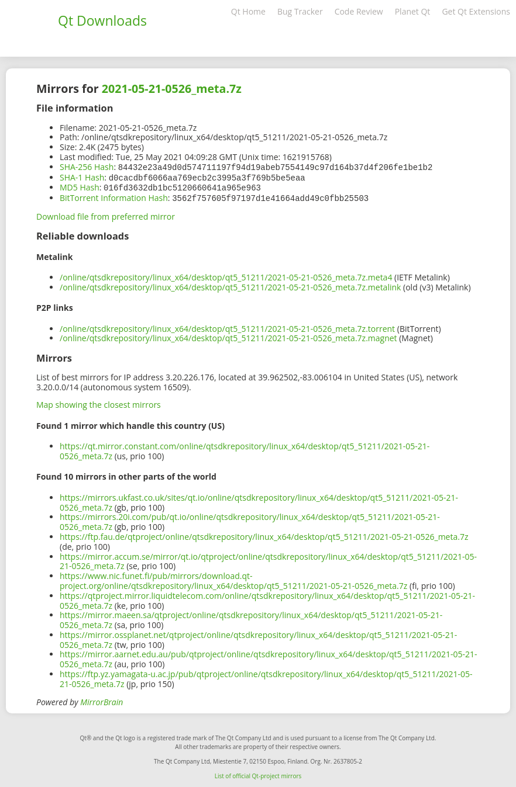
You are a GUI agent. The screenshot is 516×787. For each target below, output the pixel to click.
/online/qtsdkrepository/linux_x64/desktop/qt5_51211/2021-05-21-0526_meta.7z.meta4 (226, 274)
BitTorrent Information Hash (114, 196)
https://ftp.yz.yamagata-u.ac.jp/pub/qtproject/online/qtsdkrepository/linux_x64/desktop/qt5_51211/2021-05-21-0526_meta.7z (266, 676)
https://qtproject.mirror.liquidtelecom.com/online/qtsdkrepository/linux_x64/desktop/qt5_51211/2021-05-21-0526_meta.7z (267, 598)
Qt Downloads (102, 20)
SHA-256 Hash (86, 166)
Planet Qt (413, 11)
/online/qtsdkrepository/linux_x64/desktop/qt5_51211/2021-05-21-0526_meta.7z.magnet (228, 335)
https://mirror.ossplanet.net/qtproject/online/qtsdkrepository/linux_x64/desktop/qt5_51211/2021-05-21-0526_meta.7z (258, 637)
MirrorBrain (101, 699)
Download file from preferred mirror (105, 214)
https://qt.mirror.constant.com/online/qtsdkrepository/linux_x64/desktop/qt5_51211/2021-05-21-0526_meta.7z (244, 448)
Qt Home (248, 11)
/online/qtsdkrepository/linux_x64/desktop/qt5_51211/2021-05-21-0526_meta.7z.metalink (230, 284)
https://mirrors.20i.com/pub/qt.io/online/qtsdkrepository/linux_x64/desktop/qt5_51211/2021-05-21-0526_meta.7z (250, 519)
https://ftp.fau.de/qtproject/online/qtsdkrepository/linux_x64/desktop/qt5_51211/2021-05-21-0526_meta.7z (264, 534)
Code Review (359, 11)
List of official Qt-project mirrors (258, 773)
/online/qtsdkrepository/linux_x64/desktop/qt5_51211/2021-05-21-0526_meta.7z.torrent (227, 326)
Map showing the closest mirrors (98, 402)
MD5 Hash (79, 186)
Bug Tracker (300, 11)
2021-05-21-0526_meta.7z (172, 88)
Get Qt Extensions (476, 11)
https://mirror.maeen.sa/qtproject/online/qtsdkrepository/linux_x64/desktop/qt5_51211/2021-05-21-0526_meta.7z (251, 617)
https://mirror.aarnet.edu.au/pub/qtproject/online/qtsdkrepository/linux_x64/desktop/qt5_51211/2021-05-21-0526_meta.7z (268, 656)
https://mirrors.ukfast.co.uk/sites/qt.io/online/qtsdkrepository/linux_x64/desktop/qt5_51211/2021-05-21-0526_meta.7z (259, 500)
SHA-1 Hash (82, 176)
